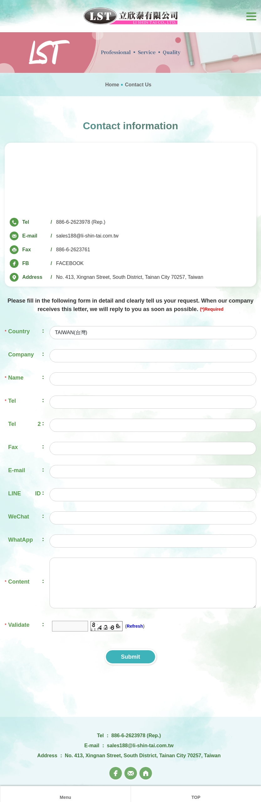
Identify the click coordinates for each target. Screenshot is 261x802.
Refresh (135, 626)
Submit (130, 657)
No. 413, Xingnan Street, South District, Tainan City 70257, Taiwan (129, 277)
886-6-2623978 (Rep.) (80, 222)
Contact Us (138, 84)
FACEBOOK (70, 263)
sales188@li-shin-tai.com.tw (87, 235)
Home (112, 84)
